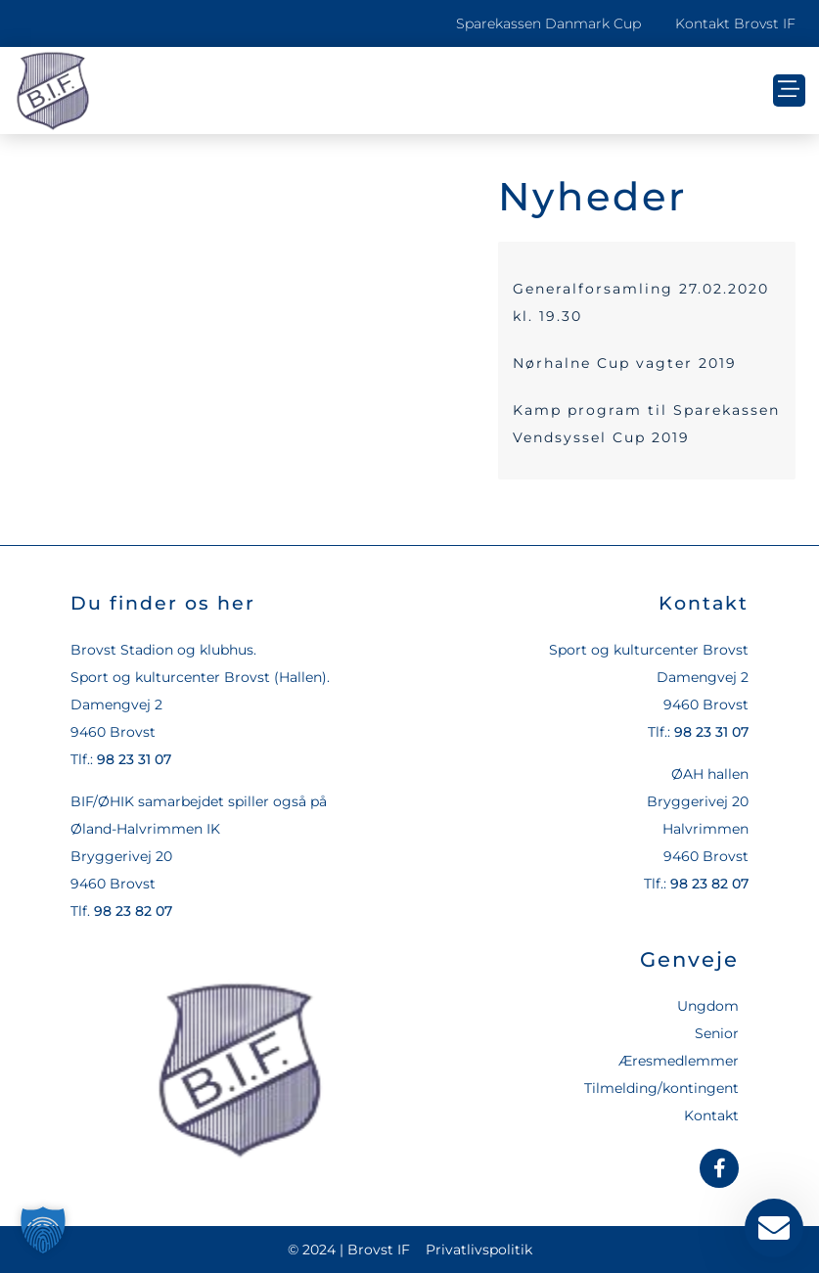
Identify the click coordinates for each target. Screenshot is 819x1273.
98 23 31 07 (134, 759)
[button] (789, 90)
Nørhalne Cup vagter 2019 (625, 363)
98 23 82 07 (133, 911)
